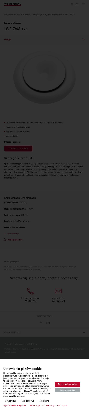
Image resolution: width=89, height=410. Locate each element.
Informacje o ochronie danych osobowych (48, 405)
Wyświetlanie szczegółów (14, 405)
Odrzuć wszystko (67, 390)
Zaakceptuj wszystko (67, 384)
